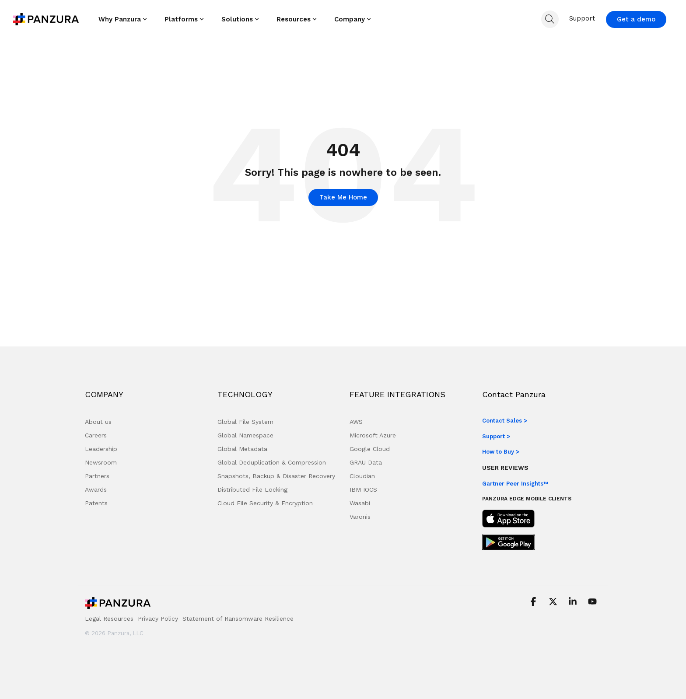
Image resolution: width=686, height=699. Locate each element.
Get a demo (636, 19)
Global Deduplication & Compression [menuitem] (271, 462)
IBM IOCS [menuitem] (363, 489)
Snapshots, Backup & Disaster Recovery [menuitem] (276, 475)
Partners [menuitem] (97, 475)
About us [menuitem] (98, 421)
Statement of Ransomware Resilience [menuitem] (238, 618)
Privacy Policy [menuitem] (158, 618)
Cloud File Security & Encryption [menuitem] (265, 503)
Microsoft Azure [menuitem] (373, 435)
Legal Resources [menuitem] (109, 618)
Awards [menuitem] (96, 489)
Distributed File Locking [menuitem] (252, 489)
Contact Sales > (504, 420)
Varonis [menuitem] (360, 516)
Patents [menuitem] (96, 503)
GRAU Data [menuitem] (366, 462)
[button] (534, 602)
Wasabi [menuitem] (360, 503)
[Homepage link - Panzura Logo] (117, 605)
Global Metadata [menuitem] (242, 448)
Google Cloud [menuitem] (370, 448)
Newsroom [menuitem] (101, 462)
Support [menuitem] (582, 18)
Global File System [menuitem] (245, 421)
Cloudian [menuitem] (362, 475)
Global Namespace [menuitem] (245, 435)
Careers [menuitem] (96, 435)
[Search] (549, 19)
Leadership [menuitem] (101, 448)
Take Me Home (343, 197)
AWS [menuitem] (356, 421)
